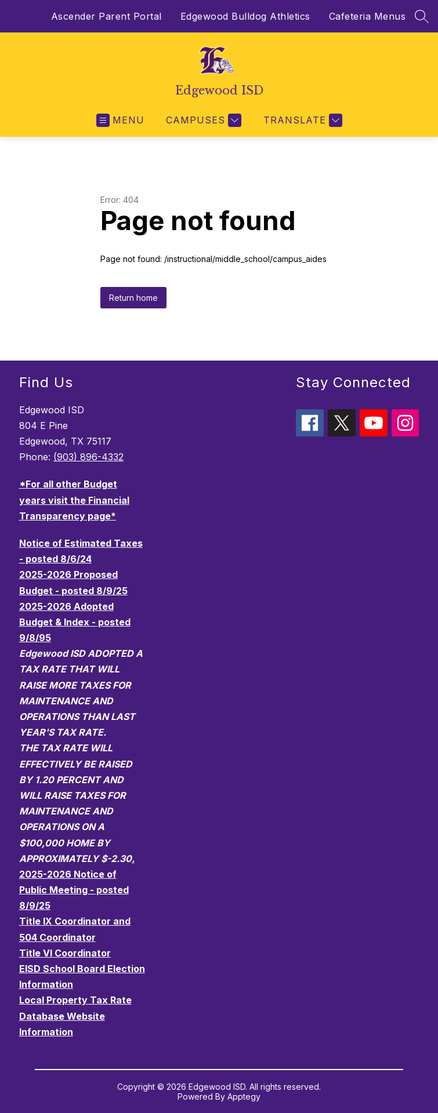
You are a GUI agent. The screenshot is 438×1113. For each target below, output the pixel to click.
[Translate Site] (301, 120)
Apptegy (243, 1096)
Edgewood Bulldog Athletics (245, 16)
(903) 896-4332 (88, 457)
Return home (133, 298)
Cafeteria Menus (367, 16)
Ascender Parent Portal (106, 16)
